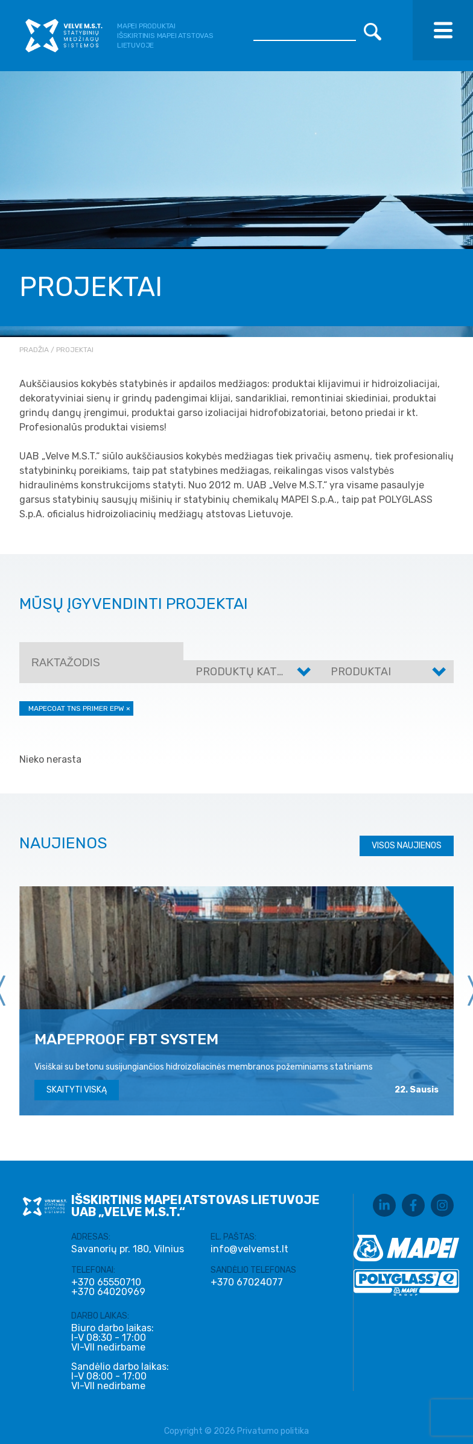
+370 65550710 (106, 1282)
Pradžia (34, 349)
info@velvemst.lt (249, 1249)
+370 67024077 (247, 1282)
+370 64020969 (108, 1292)
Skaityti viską (76, 1090)
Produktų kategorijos (262, 671)
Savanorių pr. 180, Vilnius (127, 1249)
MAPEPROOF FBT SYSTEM (126, 1039)
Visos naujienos (407, 845)
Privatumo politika (273, 1431)
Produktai (361, 671)
